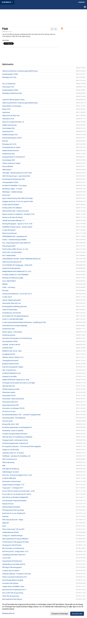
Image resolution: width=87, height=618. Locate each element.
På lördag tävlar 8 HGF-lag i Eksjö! (13, 510)
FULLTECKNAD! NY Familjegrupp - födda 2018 (17, 265)
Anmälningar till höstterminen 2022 (13, 179)
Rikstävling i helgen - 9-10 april (12, 189)
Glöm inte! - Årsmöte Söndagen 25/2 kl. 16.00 (17, 475)
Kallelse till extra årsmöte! (10, 150)
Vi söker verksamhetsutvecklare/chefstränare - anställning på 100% (24, 322)
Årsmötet (5, 290)
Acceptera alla (77, 614)
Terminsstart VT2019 (9, 395)
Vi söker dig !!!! (7, 297)
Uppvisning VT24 (7, 131)
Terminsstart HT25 (8, 87)
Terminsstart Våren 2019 (10, 402)
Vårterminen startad (8, 392)
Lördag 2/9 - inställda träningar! (12, 535)
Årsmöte (5, 141)
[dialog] (43, 609)
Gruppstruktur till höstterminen (12, 561)
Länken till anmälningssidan (11, 268)
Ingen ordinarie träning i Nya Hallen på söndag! (17, 198)
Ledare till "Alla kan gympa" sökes (13, 99)
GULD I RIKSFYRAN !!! (9, 281)
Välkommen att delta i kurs (11, 115)
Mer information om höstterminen (13, 548)
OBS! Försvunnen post (9, 459)
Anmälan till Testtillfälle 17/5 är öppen (14, 185)
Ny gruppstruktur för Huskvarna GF (13, 157)
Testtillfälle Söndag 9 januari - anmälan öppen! (17, 227)
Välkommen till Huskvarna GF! (12, 262)
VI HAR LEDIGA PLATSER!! (10, 204)
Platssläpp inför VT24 (9, 144)
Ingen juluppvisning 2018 (10, 405)
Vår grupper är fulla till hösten (11, 545)
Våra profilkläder (7, 166)
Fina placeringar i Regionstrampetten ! (14, 500)
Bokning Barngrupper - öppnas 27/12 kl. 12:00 (17, 224)
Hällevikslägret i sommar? (10, 472)
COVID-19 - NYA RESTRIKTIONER (12, 319)
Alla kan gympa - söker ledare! (12, 332)
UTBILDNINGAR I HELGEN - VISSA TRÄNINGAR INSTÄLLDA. (21, 259)
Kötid (4, 526)
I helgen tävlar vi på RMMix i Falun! (13, 586)
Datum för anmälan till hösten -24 (13, 122)
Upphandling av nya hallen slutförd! (13, 564)
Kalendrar (5, 516)
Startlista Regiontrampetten (11, 507)
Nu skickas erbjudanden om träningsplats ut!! (17, 427)
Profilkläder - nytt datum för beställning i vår (16, 456)
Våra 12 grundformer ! (9, 370)
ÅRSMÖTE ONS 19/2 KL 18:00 (11, 351)
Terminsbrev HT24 (8, 119)
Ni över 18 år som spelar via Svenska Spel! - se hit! (18, 491)
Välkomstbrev (6, 169)
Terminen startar (7, 421)
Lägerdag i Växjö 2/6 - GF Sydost (13, 453)
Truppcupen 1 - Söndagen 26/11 (12, 488)
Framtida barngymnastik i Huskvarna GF (15, 443)
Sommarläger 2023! (8, 160)
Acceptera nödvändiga (60, 614)
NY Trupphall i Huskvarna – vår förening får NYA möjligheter (21, 446)
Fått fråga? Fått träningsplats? (12, 567)
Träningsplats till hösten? (10, 360)
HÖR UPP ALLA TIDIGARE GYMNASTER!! (15, 497)
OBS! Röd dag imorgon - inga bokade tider (16, 176)
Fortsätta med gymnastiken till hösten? (15, 434)
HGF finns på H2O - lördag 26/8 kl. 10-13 (15, 551)
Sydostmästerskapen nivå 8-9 (12, 138)
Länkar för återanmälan (9, 309)
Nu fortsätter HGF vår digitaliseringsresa (15, 316)
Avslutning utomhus (8, 335)
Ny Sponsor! (6, 195)
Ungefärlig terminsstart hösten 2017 (14, 554)
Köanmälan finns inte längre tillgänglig (14, 325)
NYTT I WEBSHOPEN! (9, 255)
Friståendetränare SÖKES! (10, 532)
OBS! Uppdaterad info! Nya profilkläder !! (15, 539)
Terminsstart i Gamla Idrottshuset (13, 399)
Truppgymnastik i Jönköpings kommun (15, 440)
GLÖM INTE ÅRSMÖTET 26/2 (11, 373)
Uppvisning (6, 112)
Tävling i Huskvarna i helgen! (11, 163)
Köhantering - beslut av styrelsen (12, 430)
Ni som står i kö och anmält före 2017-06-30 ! (16, 494)
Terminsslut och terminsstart (11, 481)
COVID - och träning (8, 287)
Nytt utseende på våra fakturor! (12, 599)
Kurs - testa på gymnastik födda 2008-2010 (16, 243)
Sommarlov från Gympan (10, 583)
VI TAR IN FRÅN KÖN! (9, 478)
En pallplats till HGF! (8, 354)
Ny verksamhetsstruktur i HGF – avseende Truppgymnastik (21, 414)
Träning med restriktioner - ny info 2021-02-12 (17, 294)
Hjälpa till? (5, 523)
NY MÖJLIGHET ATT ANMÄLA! (12, 208)
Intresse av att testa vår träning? (12, 217)
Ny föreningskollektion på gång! (12, 580)
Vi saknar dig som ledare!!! (10, 570)
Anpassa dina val (8, 613)
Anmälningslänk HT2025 (10, 90)
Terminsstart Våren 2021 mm (11, 303)
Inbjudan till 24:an (8, 504)
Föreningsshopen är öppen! (11, 147)
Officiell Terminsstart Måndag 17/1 (13, 220)
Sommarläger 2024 (8, 128)
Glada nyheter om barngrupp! (11, 106)
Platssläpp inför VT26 (9, 77)
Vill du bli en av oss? (9, 411)
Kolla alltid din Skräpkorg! (10, 469)
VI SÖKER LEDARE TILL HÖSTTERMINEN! (15, 274)
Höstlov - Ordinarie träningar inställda (14, 239)
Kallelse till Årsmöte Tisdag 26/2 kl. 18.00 (15, 379)
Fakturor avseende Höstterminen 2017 (14, 577)
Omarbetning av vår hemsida (11, 313)
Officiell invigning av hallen (10, 389)
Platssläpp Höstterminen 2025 (12, 93)
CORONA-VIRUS (7, 348)
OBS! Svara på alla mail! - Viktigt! (12, 519)
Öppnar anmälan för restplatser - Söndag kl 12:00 (18, 214)
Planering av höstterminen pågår (12, 278)
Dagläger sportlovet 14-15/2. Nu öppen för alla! (17, 201)
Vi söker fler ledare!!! (9, 230)
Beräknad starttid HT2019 (10, 364)
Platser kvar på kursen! (9, 233)
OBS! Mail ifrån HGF (8, 386)
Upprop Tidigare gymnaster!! (11, 300)
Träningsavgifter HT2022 (10, 182)
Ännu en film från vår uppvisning (12, 593)
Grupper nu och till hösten (10, 449)
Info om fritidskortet (8, 84)
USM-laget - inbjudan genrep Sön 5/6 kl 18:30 (17, 173)
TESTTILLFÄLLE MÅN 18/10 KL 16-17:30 (15, 249)
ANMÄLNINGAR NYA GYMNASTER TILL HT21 (16, 271)
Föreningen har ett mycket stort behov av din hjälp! (18, 383)
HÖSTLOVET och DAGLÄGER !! (12, 252)
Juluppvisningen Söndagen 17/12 (13, 484)
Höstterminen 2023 (8, 154)
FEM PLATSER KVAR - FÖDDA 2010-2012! (15, 211)
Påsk (5, 28)
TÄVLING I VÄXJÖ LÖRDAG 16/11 (13, 357)
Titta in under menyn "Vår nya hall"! (13, 529)
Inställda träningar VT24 (10, 134)
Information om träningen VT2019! (13, 408)
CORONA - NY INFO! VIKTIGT (11, 344)
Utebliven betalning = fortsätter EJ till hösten (16, 574)
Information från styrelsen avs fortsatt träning (17, 338)
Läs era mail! (6, 558)
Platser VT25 (6, 109)
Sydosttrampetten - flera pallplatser (13, 418)
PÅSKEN (5, 284)
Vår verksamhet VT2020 (10, 341)
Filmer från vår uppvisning (10, 596)
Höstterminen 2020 (8, 329)
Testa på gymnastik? (9, 246)
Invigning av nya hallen (9, 376)
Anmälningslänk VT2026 (10, 74)
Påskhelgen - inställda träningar (12, 192)
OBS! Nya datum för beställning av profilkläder (17, 437)
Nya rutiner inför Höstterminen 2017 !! (14, 589)
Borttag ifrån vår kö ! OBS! (10, 424)
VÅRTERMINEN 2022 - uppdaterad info (14, 236)
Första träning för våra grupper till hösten (15, 542)
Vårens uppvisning (8, 462)
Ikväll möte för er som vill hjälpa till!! (13, 513)
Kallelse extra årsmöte (9, 125)
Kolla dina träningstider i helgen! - (13, 367)
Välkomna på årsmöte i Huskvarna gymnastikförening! (20, 71)
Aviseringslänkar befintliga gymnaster (14, 306)
